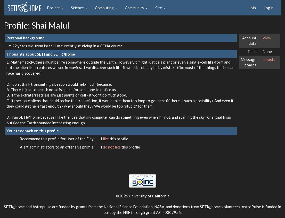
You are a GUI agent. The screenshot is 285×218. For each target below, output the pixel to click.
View (267, 38)
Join (252, 7)
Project (55, 7)
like (106, 138)
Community (136, 7)
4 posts (269, 59)
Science (79, 7)
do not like (112, 147)
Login (268, 7)
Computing (106, 7)
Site (160, 7)
